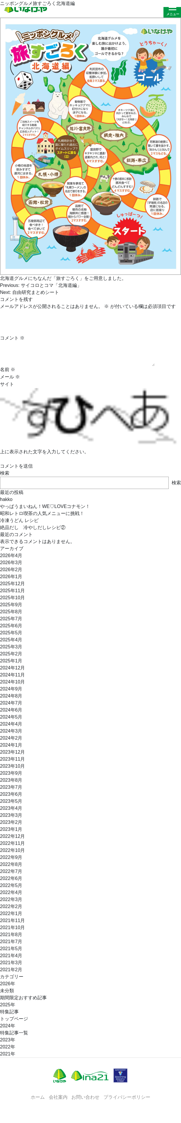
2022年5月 (11, 885)
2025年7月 (11, 618)
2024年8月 (11, 695)
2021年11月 (12, 920)
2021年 (7, 1053)
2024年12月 (12, 667)
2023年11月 (12, 759)
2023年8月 (11, 780)
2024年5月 (11, 716)
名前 (7, 369)
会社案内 (58, 1097)
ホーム (38, 1097)
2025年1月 (11, 660)
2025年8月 (11, 611)
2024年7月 (11, 702)
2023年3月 (11, 815)
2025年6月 (11, 625)
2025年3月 (11, 646)
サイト (7, 384)
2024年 (7, 1025)
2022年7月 (11, 871)
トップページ (14, 1018)
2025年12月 (12, 583)
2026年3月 (11, 562)
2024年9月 (11, 688)
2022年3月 (11, 899)
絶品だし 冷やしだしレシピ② (32, 527)
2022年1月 (11, 913)
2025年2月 (11, 653)
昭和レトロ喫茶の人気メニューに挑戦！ (42, 513)
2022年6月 (11, 878)
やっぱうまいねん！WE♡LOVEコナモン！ (45, 506)
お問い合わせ (85, 1097)
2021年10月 (12, 927)
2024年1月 (11, 745)
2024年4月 (11, 723)
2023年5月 (11, 801)
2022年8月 (11, 864)
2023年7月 (11, 787)
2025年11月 (12, 590)
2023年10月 (12, 766)
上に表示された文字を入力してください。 (44, 451)
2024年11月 (12, 674)
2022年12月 (12, 836)
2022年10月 (12, 850)
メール (10, 376)
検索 (4, 473)
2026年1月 (11, 576)
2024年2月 (11, 738)
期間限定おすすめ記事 (23, 997)
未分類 (7, 990)
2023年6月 (11, 794)
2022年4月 (11, 892)
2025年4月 (11, 639)
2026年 (7, 983)
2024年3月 (11, 730)
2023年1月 (11, 829)
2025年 (7, 1004)
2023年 (7, 1039)
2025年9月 (11, 604)
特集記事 (9, 1011)
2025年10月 (12, 597)
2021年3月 (11, 962)
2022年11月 (12, 843)
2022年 (7, 1046)
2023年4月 (11, 808)
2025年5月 (11, 632)
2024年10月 (12, 681)
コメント (12, 337)
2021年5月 (11, 948)
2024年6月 (11, 709)
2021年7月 (11, 941)
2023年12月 (12, 752)
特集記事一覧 (14, 1032)
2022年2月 (11, 906)
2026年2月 (11, 569)
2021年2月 (11, 969)
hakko (6, 499)
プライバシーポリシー (127, 1097)
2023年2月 (11, 822)
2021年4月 (11, 955)
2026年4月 (11, 555)
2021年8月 (11, 934)
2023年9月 (11, 773)
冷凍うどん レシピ (19, 520)
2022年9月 (11, 857)
